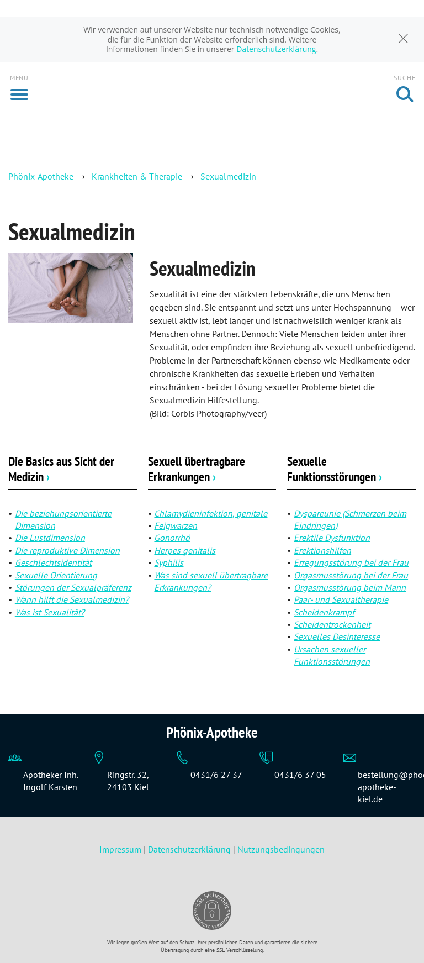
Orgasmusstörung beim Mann (350, 587)
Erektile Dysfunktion (332, 537)
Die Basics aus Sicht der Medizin (61, 469)
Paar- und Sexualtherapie (341, 599)
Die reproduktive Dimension (67, 550)
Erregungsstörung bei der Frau (351, 562)
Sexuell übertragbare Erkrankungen (196, 469)
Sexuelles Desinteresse (337, 636)
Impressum (121, 849)
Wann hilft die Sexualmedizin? (72, 599)
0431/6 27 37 (216, 774)
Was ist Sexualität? (49, 612)
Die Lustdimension (50, 537)
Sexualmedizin (228, 176)
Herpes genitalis (184, 550)
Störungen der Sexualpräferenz (73, 587)
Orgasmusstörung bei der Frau (351, 575)
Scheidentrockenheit (332, 624)
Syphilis (168, 562)
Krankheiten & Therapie (137, 176)
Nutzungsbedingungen (281, 849)
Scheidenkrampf (324, 612)
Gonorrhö (172, 537)
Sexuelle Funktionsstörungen (334, 469)
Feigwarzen (175, 525)
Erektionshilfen (322, 550)
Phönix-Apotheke (40, 176)
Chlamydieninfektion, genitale (210, 513)
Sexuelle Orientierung (56, 575)
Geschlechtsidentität (53, 562)
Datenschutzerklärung (276, 49)
